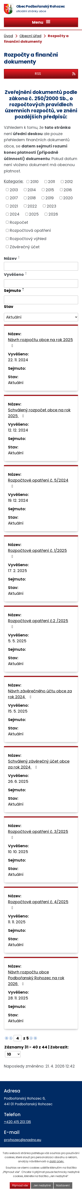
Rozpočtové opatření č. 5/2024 (38, 482)
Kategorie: (13, 181)
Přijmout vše (20, 1185)
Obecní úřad (30, 35)
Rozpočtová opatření (30, 230)
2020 (68, 198)
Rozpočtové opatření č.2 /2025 (38, 623)
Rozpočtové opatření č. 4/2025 (38, 904)
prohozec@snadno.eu (22, 1139)
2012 (69, 181)
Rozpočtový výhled (28, 238)
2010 (34, 181)
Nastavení (63, 1185)
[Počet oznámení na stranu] (13, 1054)
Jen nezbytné (42, 1185)
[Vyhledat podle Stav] (41, 317)
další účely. (56, 1161)
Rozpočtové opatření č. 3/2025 (38, 834)
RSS (55, 73)
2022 (32, 206)
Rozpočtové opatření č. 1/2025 (37, 553)
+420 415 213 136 (17, 1121)
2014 (31, 189)
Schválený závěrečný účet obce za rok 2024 (38, 764)
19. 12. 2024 (18, 500)
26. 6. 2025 (18, 781)
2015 (50, 189)
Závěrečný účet (25, 246)
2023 (51, 206)
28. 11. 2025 (18, 998)
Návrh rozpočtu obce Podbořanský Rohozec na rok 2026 (36, 977)
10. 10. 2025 (18, 851)
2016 (68, 189)
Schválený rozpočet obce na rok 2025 (39, 413)
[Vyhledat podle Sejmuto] (41, 300)
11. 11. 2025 (17, 922)
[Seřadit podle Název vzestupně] (19, 256)
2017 (14, 198)
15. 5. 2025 (17, 711)
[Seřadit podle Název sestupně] (19, 258)
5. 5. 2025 (17, 641)
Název (10, 258)
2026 (53, 214)
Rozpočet (19, 222)
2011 (51, 181)
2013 (14, 189)
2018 (31, 198)
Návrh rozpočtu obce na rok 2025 (40, 342)
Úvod (8, 35)
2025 (34, 214)
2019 (49, 198)
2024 (14, 214)
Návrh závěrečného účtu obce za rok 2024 (40, 694)
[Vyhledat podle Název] (41, 266)
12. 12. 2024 (18, 430)
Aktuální (15, 382)
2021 (14, 206)
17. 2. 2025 (17, 570)
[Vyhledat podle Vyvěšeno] (41, 283)
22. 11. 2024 (18, 360)
